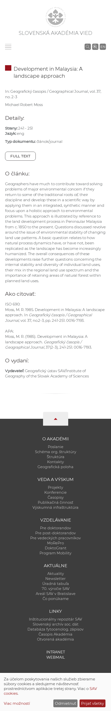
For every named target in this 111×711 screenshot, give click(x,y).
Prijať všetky (92, 703)
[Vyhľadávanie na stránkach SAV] (88, 47)
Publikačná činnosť (55, 502)
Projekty (55, 487)
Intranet (55, 652)
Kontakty (55, 462)
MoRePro (55, 543)
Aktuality (55, 573)
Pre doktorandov (55, 528)
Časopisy (56, 497)
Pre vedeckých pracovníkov (55, 538)
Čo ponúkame (56, 598)
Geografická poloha (55, 467)
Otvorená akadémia (55, 639)
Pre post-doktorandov (55, 533)
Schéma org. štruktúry (55, 452)
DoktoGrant (55, 548)
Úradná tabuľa (55, 583)
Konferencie (55, 492)
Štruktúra (55, 457)
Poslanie (55, 447)
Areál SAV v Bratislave (56, 593)
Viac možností (17, 703)
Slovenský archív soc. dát (56, 624)
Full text (20, 156)
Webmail (55, 657)
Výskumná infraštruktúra (55, 507)
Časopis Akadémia (55, 634)
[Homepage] (56, 17)
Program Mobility (55, 553)
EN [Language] (102, 47)
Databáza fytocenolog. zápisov (55, 629)
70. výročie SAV (55, 588)
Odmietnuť (65, 703)
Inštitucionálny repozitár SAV (55, 619)
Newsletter (55, 578)
